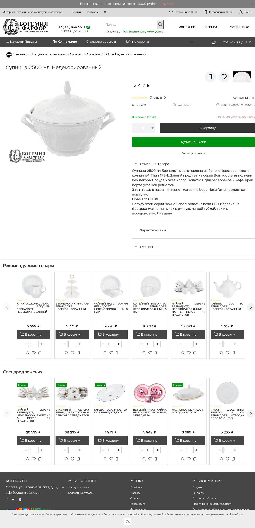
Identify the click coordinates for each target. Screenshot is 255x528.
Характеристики (153, 230)
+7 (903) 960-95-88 (72, 27)
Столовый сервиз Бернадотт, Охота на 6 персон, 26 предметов (72, 412)
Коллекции (186, 27)
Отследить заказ (78, 487)
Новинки (210, 27)
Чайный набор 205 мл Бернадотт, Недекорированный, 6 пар (111, 308)
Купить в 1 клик (193, 142)
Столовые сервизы (101, 42)
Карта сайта (137, 503)
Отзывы (146, 247)
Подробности (167, 4)
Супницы (76, 54)
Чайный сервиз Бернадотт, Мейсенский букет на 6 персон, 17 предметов (33, 415)
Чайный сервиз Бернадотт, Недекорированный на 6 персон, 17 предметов (188, 309)
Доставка (183, 104)
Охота (159, 31)
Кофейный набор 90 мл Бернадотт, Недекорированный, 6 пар (149, 308)
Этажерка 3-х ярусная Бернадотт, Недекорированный (72, 306)
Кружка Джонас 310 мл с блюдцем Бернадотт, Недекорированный (33, 308)
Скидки (76, 12)
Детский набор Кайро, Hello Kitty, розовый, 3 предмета (149, 412)
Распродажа (239, 27)
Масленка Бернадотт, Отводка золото (188, 411)
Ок (128, 521)
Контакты (92, 12)
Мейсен (150, 31)
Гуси (124, 31)
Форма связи (138, 509)
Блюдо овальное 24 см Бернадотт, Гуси (111, 411)
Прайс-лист (137, 487)
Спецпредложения (22, 372)
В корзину (207, 128)
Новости (135, 493)
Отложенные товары (80, 493)
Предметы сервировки (48, 54)
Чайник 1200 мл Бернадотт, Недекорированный (227, 306)
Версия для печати (193, 153)
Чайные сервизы (137, 42)
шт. (183, 12)
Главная (21, 54)
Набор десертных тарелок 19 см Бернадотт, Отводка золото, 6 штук (227, 414)
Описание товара (154, 164)
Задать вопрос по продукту (238, 104)
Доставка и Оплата (204, 498)
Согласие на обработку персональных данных (221, 509)
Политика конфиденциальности (212, 503)
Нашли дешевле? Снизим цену (236, 117)
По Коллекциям (65, 42)
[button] (105, 12)
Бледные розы (137, 31)
